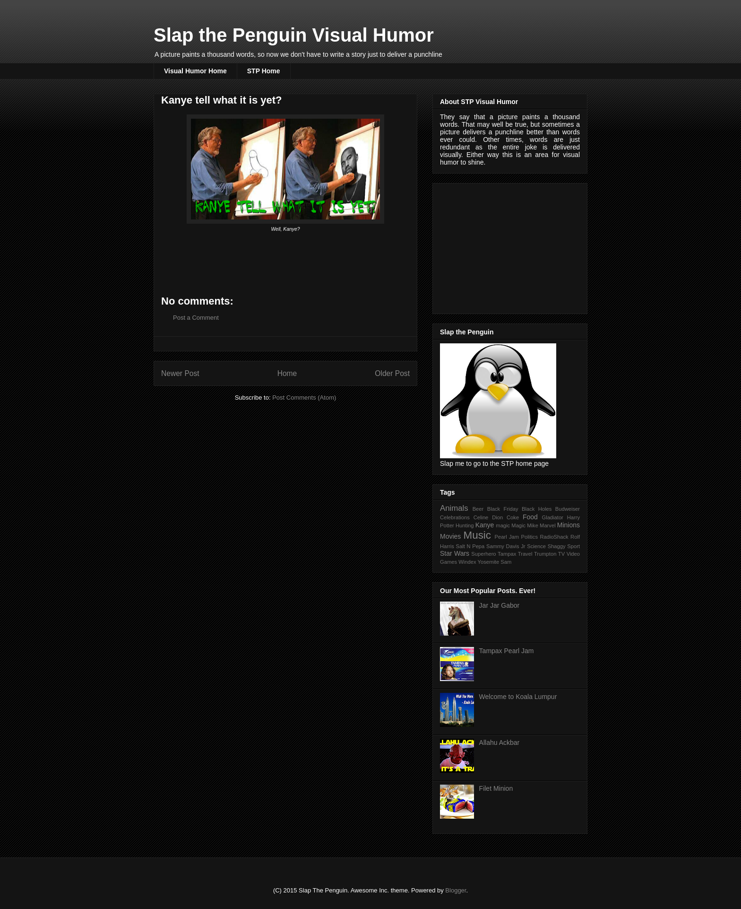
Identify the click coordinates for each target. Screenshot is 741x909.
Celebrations (455, 517)
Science (536, 546)
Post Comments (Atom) (304, 397)
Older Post (392, 373)
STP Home (263, 71)
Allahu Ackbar (499, 742)
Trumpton (545, 554)
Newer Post (180, 373)
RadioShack (554, 537)
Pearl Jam (507, 537)
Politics (529, 537)
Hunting (465, 525)
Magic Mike (524, 525)
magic (503, 525)
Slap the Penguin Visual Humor (294, 35)
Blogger (455, 890)
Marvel (548, 525)
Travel (525, 554)
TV (561, 554)
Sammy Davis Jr (506, 546)
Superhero (483, 554)
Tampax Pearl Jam (506, 651)
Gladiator (552, 517)
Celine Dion (488, 517)
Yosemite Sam (495, 562)
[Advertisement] (511, 246)
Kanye (484, 525)
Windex (467, 562)
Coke (513, 517)
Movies (450, 536)
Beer (478, 509)
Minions (568, 525)
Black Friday (502, 509)
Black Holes (536, 509)
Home (287, 373)
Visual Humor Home (195, 71)
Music (477, 535)
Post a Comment (196, 317)
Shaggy (557, 546)
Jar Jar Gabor (499, 605)
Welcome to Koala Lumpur (518, 696)
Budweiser (567, 509)
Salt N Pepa (470, 546)
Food (530, 517)
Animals (454, 508)
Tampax (507, 554)
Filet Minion (496, 788)
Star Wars (454, 553)
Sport (573, 546)
